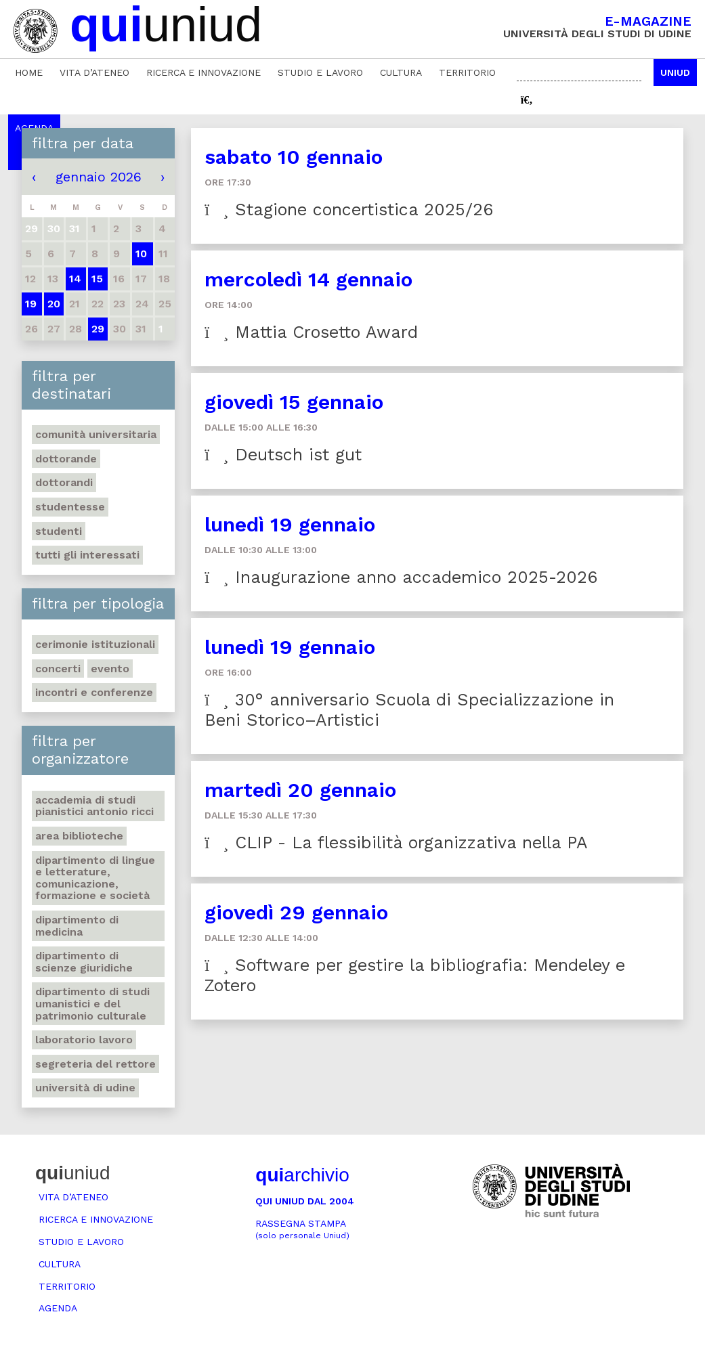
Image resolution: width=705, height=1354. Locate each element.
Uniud (675, 72)
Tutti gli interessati (87, 554)
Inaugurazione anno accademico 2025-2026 (401, 577)
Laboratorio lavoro (84, 1039)
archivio (302, 1174)
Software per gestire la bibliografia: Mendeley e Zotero (414, 975)
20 (53, 303)
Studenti (58, 531)
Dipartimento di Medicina (77, 925)
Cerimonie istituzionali (95, 644)
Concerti (58, 668)
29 (97, 328)
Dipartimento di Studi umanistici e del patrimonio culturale (92, 1003)
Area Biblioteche (79, 835)
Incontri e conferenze (94, 692)
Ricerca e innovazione (203, 72)
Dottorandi (64, 482)
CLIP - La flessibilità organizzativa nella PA (396, 842)
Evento (110, 668)
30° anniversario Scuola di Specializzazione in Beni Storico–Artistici (409, 710)
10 (141, 253)
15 (97, 278)
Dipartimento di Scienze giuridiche (84, 961)
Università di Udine (85, 1087)
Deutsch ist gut (283, 454)
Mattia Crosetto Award (311, 332)
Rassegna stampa (302, 1229)
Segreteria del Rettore (95, 1063)
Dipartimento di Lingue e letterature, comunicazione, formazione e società (95, 878)
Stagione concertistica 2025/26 (349, 209)
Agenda (58, 1308)
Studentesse (70, 506)
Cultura (401, 72)
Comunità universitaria (95, 434)
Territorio (467, 72)
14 (75, 278)
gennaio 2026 (99, 177)
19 (31, 303)
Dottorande (66, 458)
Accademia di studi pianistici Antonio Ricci (94, 805)
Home (29, 72)
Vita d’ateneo (94, 72)
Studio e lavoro (320, 72)
